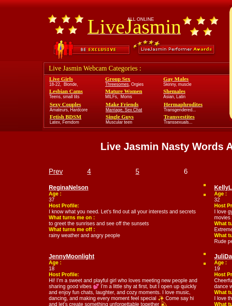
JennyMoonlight (71, 256)
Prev (56, 171)
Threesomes (117, 84)
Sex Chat (133, 110)
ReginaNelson (68, 187)
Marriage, (115, 110)
